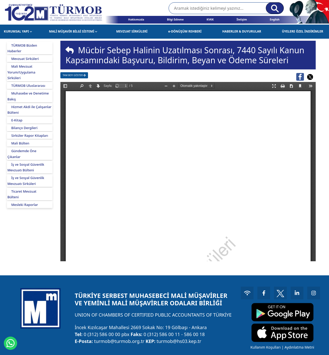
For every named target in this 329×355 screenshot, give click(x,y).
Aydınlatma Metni (299, 347)
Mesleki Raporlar (24, 204)
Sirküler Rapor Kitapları (29, 135)
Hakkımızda (136, 19)
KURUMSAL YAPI (18, 31)
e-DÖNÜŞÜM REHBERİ (185, 31)
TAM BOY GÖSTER (74, 75)
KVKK (210, 19)
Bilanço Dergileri (24, 128)
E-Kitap (17, 120)
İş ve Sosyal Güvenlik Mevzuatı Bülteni (25, 167)
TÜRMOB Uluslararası (28, 85)
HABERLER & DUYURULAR (241, 31)
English (274, 19)
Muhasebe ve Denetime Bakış (28, 96)
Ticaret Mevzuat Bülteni (21, 194)
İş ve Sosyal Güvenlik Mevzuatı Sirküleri (25, 180)
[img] (69, 50)
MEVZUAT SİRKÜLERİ (131, 31)
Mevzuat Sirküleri (25, 58)
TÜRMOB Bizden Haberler (22, 48)
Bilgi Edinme (175, 19)
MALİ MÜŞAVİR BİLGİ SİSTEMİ (73, 31)
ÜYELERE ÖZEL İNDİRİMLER (302, 31)
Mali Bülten (20, 143)
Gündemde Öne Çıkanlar (21, 154)
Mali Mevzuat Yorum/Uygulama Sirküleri (21, 72)
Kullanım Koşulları (265, 347)
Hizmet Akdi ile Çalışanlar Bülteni (29, 110)
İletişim (242, 19)
